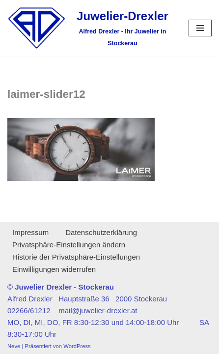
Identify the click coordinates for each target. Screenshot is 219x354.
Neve (13, 346)
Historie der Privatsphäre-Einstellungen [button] (76, 257)
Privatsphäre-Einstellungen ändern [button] (68, 244)
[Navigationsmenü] (200, 28)
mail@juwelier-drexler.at (97, 310)
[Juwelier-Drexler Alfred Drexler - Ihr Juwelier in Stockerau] (90, 28)
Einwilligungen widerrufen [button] (54, 269)
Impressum (30, 232)
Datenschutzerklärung (101, 232)
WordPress (76, 346)
